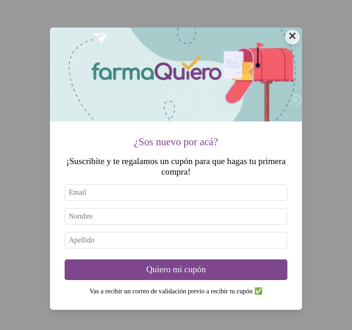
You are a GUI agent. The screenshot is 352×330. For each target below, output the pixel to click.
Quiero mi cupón (176, 269)
